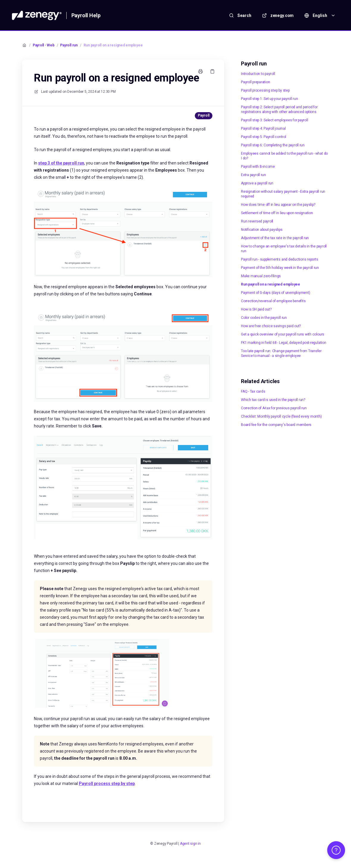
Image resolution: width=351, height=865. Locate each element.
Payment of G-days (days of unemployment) (275, 293)
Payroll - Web (43, 45)
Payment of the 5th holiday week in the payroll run (280, 268)
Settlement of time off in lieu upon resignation (277, 213)
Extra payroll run (253, 175)
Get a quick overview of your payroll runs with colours (282, 334)
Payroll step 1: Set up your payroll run (269, 99)
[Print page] (200, 71)
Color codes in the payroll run (264, 318)
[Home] (37, 15)
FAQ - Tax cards (253, 391)
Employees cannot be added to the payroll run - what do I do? (284, 155)
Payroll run (68, 45)
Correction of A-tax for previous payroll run (273, 408)
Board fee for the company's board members (276, 425)
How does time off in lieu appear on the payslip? (278, 205)
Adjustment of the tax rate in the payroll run (275, 238)
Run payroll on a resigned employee (113, 45)
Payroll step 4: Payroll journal (263, 128)
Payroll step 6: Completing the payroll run (273, 145)
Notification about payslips (262, 230)
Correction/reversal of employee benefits (273, 301)
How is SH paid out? (256, 309)
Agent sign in (190, 844)
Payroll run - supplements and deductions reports (279, 259)
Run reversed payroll (257, 221)
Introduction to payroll (258, 74)
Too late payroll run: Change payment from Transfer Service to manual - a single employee (281, 353)
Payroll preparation (255, 82)
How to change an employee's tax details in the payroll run (284, 248)
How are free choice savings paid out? (271, 326)
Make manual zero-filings (261, 276)
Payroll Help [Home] (86, 15)
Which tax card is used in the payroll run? (273, 400)
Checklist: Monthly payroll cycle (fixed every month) (281, 416)
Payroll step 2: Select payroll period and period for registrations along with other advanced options (279, 109)
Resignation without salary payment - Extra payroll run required (283, 193)
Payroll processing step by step (265, 90)
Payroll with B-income (258, 166)
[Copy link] (212, 71)
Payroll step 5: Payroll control (263, 137)
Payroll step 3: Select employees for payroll (274, 120)
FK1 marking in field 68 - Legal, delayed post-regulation (283, 343)
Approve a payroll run (257, 183)
